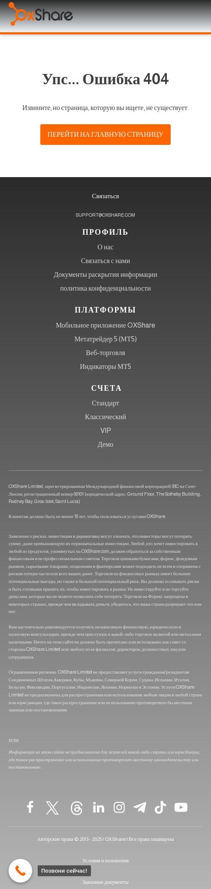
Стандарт (105, 403)
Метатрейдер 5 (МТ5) (105, 339)
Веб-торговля (105, 352)
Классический (105, 416)
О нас (105, 247)
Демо (105, 444)
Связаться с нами (105, 260)
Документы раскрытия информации (105, 274)
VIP (105, 430)
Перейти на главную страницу (105, 134)
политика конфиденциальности (105, 288)
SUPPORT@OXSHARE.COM (105, 215)
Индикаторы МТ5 (105, 366)
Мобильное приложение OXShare (105, 325)
